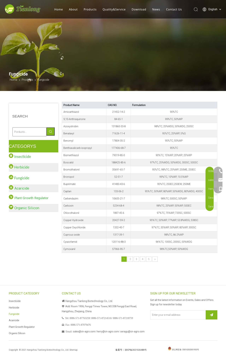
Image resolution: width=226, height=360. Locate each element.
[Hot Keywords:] (50, 131)
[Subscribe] (211, 314)
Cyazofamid (70, 241)
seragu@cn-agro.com (132, 331)
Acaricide (21, 188)
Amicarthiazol (71, 111)
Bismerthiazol (71, 155)
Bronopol (68, 176)
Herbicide (14, 307)
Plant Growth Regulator (31, 198)
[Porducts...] (29, 131)
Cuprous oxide (71, 234)
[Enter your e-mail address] (177, 314)
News (157, 10)
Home (59, 10)
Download (139, 10)
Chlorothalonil (71, 213)
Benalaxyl (68, 133)
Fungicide (14, 314)
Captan (67, 191)
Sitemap (73, 350)
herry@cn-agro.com (108, 331)
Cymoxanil (69, 249)
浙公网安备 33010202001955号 (185, 349)
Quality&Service (114, 10)
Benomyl (68, 140)
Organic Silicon (26, 208)
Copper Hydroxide (73, 220)
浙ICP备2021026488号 (136, 350)
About (74, 10)
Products (90, 10)
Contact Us (175, 10)
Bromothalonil (71, 169)
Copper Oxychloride (74, 227)
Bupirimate (69, 184)
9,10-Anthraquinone (74, 119)
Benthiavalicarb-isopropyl (77, 148)
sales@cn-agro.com (84, 331)
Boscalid (68, 162)
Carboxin (68, 205)
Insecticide (15, 301)
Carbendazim (70, 198)
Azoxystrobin (70, 126)
